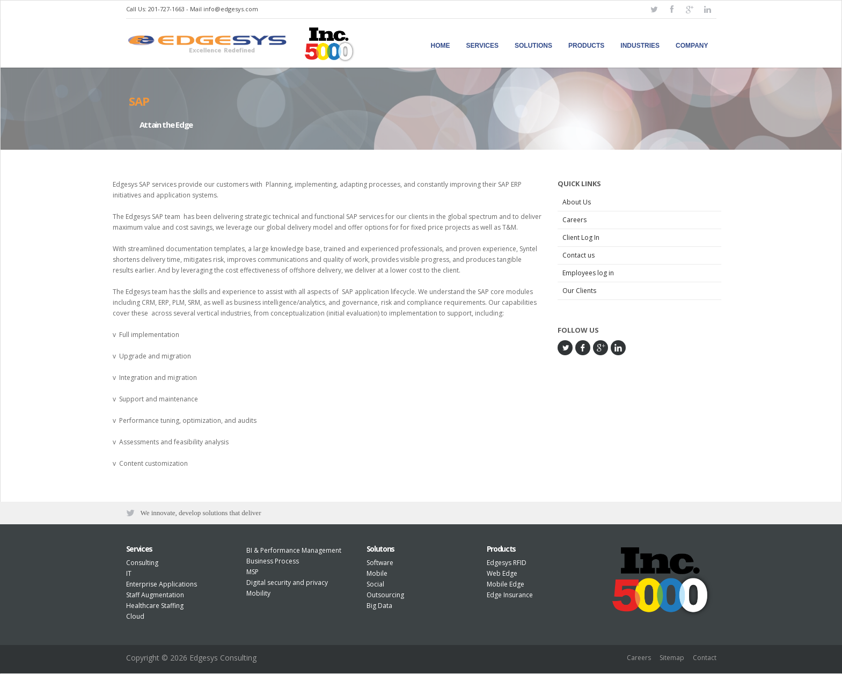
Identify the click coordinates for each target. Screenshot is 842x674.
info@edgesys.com (230, 9)
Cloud (135, 617)
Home (440, 45)
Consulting (142, 563)
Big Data (379, 606)
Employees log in (588, 272)
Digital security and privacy (287, 583)
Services (482, 45)
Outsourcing (385, 595)
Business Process (272, 562)
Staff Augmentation (155, 595)
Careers (574, 219)
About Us (576, 202)
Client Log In (580, 237)
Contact (704, 659)
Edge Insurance (510, 595)
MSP (252, 572)
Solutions (533, 45)
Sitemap (672, 659)
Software (380, 563)
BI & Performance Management (293, 551)
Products (586, 45)
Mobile (377, 574)
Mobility (258, 594)
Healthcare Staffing (155, 606)
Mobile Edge (505, 585)
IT (128, 574)
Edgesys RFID (506, 563)
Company (692, 45)
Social (375, 585)
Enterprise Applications (161, 585)
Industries (640, 45)
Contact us (578, 255)
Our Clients (579, 290)
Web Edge (502, 574)
